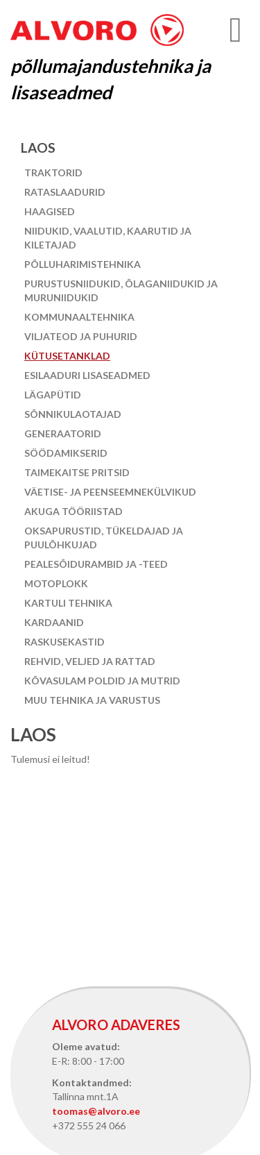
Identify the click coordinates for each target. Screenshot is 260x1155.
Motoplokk (56, 583)
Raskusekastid (64, 642)
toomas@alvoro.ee (96, 1111)
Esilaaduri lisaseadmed (87, 375)
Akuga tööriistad (73, 511)
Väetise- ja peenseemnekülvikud (110, 492)
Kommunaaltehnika (79, 317)
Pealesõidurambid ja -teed (96, 564)
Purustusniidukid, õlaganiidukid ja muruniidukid (121, 290)
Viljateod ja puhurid (80, 336)
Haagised (49, 211)
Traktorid (53, 172)
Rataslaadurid (64, 192)
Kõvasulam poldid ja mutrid (102, 680)
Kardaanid (54, 622)
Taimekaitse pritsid (77, 472)
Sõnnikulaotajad (72, 414)
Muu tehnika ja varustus (92, 700)
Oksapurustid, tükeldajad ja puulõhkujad (103, 537)
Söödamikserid (65, 453)
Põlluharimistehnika (82, 264)
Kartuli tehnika (68, 603)
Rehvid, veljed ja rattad (89, 661)
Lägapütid (52, 395)
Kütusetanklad (67, 356)
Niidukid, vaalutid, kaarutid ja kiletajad (107, 238)
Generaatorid (62, 433)
